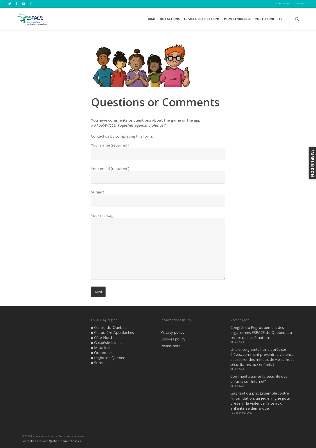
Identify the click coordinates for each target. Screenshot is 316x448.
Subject (158, 198)
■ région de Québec (108, 357)
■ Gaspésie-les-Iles (107, 342)
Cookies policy (173, 339)
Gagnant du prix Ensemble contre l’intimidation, (260, 401)
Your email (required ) (158, 175)
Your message (158, 247)
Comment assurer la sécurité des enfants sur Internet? (258, 379)
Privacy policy (173, 332)
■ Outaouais (102, 352)
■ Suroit (98, 362)
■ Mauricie (100, 347)
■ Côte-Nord (101, 337)
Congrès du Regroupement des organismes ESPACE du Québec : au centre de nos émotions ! (261, 332)
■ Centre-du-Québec (108, 327)
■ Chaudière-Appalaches (112, 332)
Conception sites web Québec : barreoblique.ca (51, 441)
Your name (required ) (158, 151)
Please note (170, 345)
